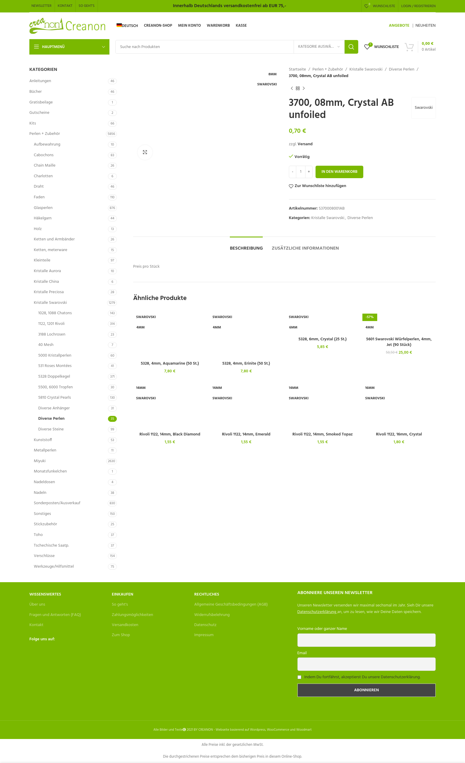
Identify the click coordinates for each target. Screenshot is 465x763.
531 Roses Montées (54, 366)
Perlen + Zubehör (44, 133)
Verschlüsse (44, 556)
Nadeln (40, 492)
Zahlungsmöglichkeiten (132, 615)
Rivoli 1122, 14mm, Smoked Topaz (322, 434)
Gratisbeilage (41, 102)
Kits (32, 123)
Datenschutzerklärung (316, 612)
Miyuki (40, 461)
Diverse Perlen (51, 418)
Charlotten (43, 176)
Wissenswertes (45, 594)
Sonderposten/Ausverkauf (57, 503)
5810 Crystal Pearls (54, 397)
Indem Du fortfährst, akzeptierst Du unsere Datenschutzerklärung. (362, 677)
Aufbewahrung (47, 144)
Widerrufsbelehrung (212, 615)
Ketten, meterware (50, 250)
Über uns (37, 604)
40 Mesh (45, 344)
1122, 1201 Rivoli (51, 323)
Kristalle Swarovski (50, 302)
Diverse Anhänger (54, 408)
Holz (38, 229)
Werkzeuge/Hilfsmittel (54, 566)
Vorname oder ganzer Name (322, 628)
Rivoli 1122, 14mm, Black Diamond (169, 434)
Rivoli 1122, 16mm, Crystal (399, 434)
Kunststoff (43, 440)
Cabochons (44, 155)
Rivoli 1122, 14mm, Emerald (246, 434)
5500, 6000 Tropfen (55, 387)
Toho (38, 534)
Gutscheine (39, 112)
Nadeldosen (44, 482)
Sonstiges (42, 513)
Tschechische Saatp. (51, 545)
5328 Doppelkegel (54, 376)
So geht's (120, 604)
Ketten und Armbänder (54, 239)
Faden (39, 197)
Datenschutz (205, 625)
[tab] (246, 246)
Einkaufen (122, 594)
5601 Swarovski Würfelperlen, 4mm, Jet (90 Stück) (399, 342)
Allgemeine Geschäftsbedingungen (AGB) (231, 604)
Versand (305, 144)
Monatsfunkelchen (50, 471)
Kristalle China (46, 281)
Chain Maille (44, 165)
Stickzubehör (45, 524)
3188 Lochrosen (51, 334)
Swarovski (424, 107)
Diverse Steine (51, 429)
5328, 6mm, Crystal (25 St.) (323, 339)
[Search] (236, 47)
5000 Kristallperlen (54, 355)
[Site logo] (67, 26)
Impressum (204, 635)
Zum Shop (121, 635)
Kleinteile (42, 260)
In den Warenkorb (339, 172)
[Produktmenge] (300, 172)
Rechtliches (206, 594)
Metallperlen (45, 450)
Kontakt (36, 625)
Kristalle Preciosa (49, 292)
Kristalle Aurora (47, 271)
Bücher (35, 91)
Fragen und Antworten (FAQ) (55, 615)
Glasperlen (43, 208)
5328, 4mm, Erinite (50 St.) (246, 363)
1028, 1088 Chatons (55, 313)
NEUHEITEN (425, 25)
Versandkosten (125, 625)
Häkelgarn (43, 218)
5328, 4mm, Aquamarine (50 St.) (170, 363)
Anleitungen (40, 81)
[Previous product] (292, 89)
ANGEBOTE (399, 25)
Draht (39, 186)
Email (302, 653)
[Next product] (304, 89)
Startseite (297, 69)
